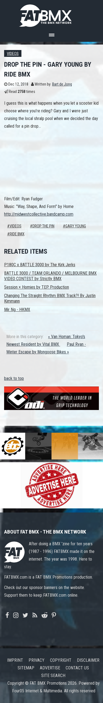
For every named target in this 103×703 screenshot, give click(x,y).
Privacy (36, 660)
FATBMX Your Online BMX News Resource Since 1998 (52, 14)
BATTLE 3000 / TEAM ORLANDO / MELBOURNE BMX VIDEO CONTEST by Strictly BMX (50, 276)
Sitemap (26, 667)
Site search (53, 675)
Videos (13, 53)
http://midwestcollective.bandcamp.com (38, 214)
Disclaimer (88, 660)
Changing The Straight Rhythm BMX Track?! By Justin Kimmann (50, 298)
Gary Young (75, 226)
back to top (14, 378)
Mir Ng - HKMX (17, 309)
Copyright (60, 660)
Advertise (50, 667)
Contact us (77, 667)
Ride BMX (17, 234)
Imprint (15, 660)
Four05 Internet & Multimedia (37, 690)
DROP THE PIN (43, 226)
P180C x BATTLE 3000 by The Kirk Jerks (39, 264)
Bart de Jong (62, 84)
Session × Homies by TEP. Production (36, 287)
